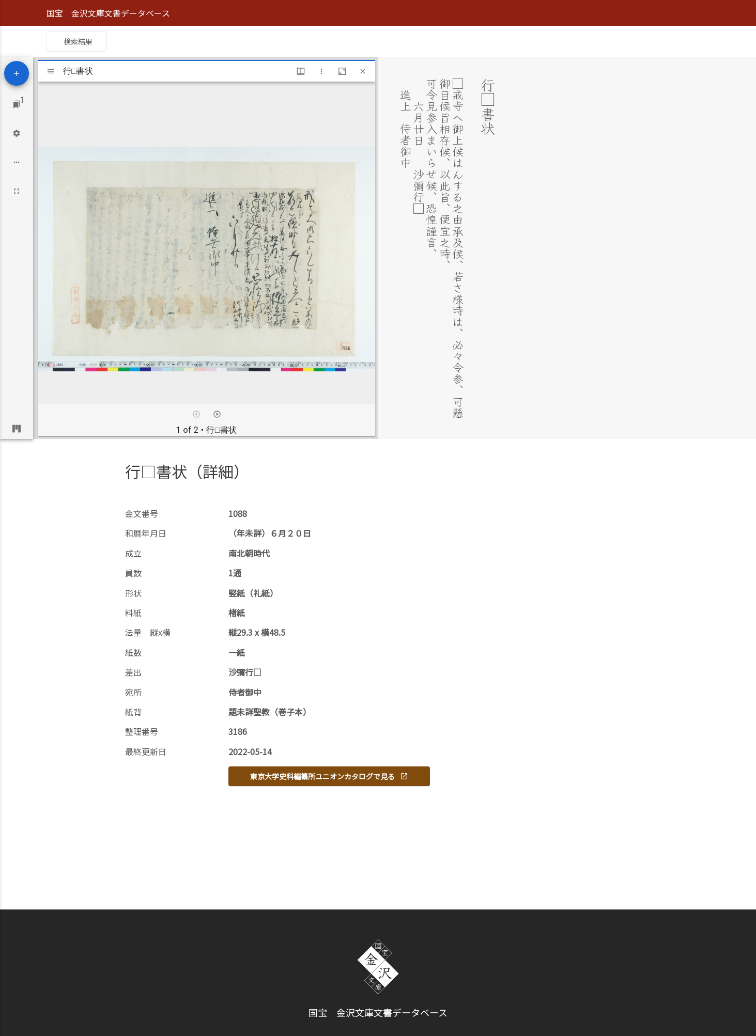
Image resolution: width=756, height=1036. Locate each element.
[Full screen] (16, 191)
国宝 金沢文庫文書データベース (108, 13)
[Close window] (362, 71)
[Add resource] (16, 73)
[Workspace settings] (16, 133)
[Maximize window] (342, 71)
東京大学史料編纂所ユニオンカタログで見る (329, 776)
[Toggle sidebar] (50, 71)
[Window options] (321, 71)
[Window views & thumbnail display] (300, 71)
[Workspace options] (16, 162)
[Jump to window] (16, 104)
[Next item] (217, 414)
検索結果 (78, 41)
